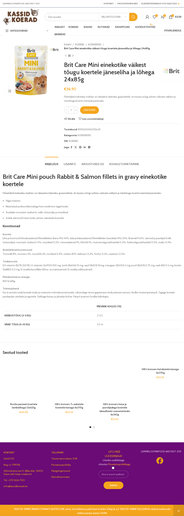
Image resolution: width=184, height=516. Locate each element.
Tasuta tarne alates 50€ (64, 458)
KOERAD (79, 44)
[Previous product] (66, 56)
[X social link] (75, 147)
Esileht (67, 44)
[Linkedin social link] (85, 147)
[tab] (51, 162)
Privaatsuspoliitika (61, 464)
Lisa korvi (89, 109)
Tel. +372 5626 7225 (14, 480)
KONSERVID (94, 44)
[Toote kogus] (71, 110)
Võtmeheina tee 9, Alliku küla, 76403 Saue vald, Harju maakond (23, 472)
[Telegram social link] (89, 147)
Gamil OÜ (9, 458)
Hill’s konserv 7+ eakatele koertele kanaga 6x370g (69, 406)
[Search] (91, 17)
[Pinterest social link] (80, 147)
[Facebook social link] (71, 147)
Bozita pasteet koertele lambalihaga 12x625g (23, 406)
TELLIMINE (57, 452)
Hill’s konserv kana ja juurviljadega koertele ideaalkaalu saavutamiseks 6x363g (114, 409)
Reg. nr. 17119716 (12, 464)
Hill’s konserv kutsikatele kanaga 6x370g (160, 371)
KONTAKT (9, 452)
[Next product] (73, 56)
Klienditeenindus (60, 477)
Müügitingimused (60, 470)
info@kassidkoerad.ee (16, 486)
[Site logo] (21, 16)
